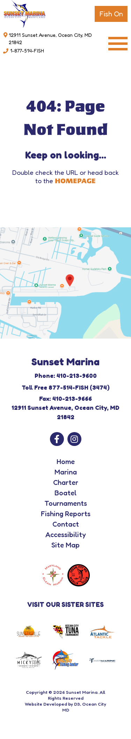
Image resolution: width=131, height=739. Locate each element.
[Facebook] (57, 439)
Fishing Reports (65, 514)
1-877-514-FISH (27, 51)
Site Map (65, 545)
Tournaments (65, 503)
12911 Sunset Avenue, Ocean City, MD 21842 (50, 38)
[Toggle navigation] (118, 44)
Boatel (65, 493)
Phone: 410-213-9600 (66, 375)
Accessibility (65, 534)
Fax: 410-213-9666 (65, 398)
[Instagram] (74, 439)
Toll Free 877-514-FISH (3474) (66, 387)
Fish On (111, 14)
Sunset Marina (81, 692)
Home (66, 461)
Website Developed (46, 704)
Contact (65, 524)
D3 (77, 704)
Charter (65, 482)
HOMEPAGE (75, 181)
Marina (65, 472)
